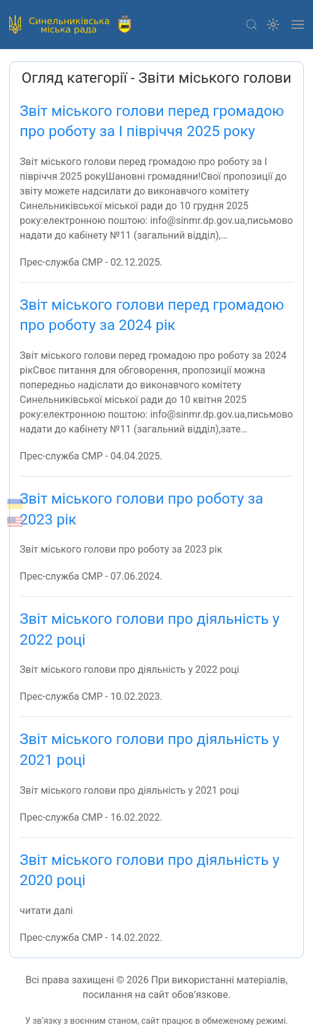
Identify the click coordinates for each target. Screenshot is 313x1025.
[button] (251, 24)
